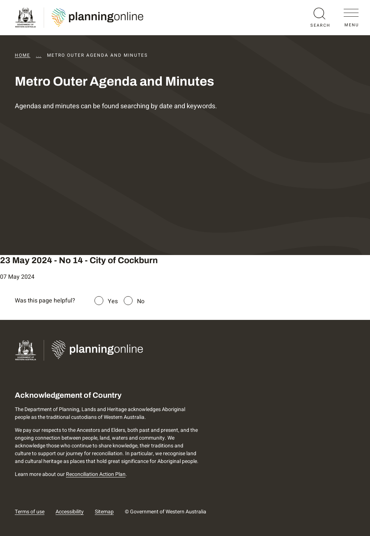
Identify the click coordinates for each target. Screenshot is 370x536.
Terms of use (29, 512)
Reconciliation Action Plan (96, 474)
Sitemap (104, 512)
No (140, 301)
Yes (113, 301)
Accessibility (70, 512)
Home (22, 55)
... (38, 55)
